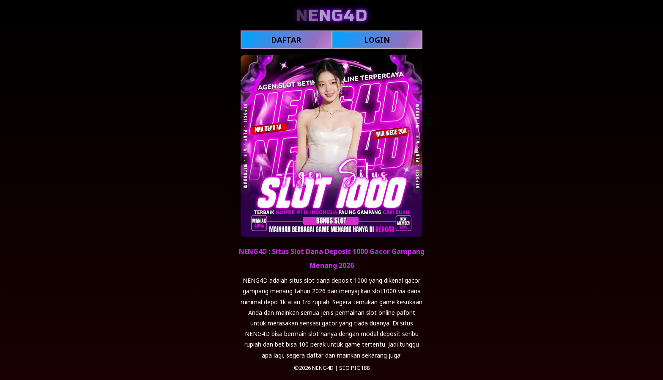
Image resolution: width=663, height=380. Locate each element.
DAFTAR (286, 40)
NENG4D (323, 368)
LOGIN (377, 40)
